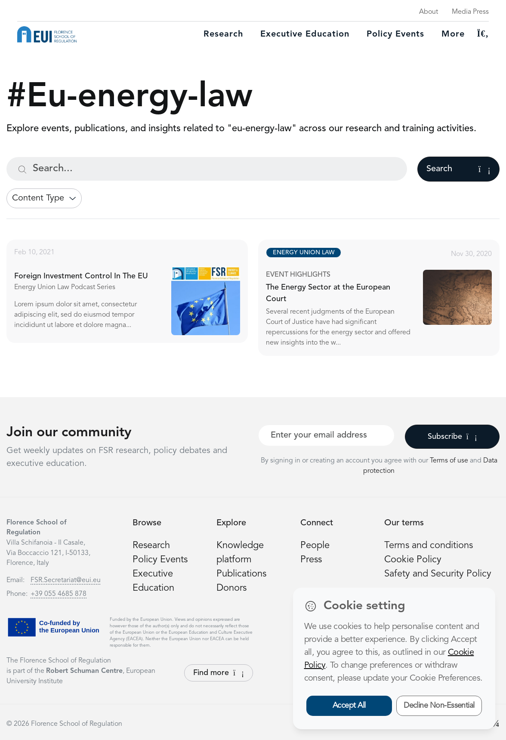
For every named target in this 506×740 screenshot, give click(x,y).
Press (311, 559)
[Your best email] (326, 435)
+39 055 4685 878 (58, 594)
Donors (231, 588)
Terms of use (450, 460)
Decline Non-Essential (439, 705)
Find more (218, 673)
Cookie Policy (412, 559)
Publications (241, 574)
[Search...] (206, 169)
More (453, 34)
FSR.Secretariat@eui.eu (66, 580)
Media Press (470, 12)
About (428, 12)
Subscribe (452, 437)
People (315, 545)
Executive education (304, 34)
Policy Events (395, 34)
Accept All (349, 705)
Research (223, 34)
